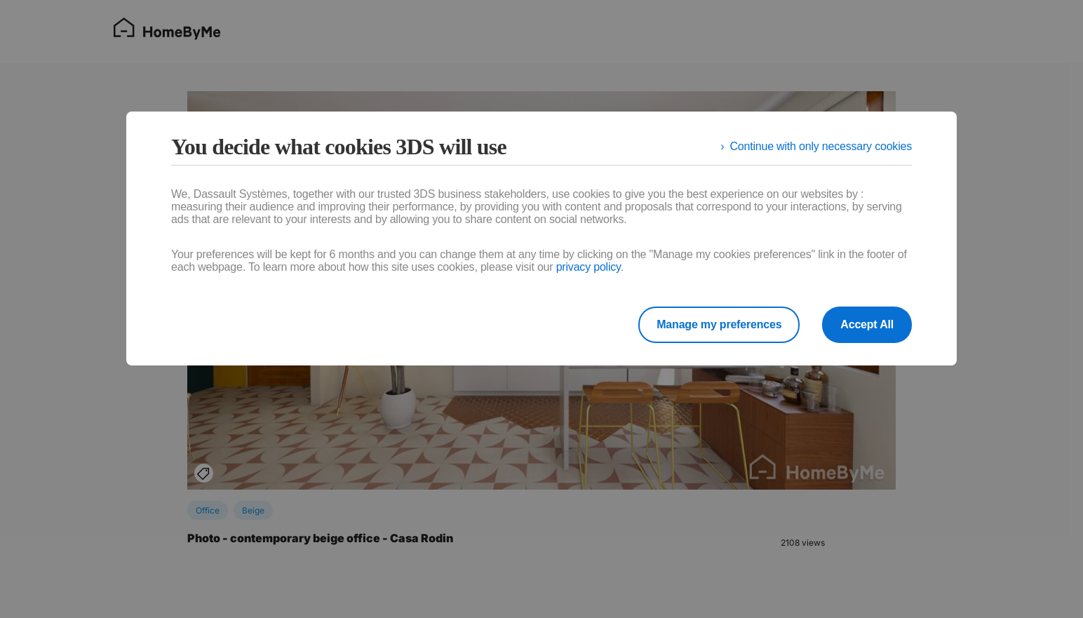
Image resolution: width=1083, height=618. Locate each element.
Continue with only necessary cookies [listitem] (820, 146)
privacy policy (588, 267)
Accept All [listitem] (867, 324)
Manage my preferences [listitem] (719, 324)
